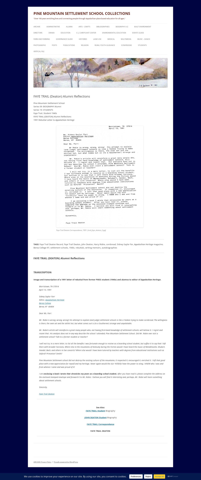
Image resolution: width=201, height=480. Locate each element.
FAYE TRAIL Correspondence (100, 424)
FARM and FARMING (42, 39)
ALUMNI (69, 26)
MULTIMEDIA (126, 39)
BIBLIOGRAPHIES (103, 26)
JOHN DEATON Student (95, 417)
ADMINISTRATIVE (53, 26)
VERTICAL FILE (39, 51)
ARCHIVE (37, 26)
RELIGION (84, 45)
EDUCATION (65, 33)
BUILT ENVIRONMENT (142, 26)
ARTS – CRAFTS (84, 26)
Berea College (45, 303)
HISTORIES (83, 39)
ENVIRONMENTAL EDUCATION (114, 33)
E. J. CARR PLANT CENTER (86, 33)
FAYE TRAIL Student (95, 410)
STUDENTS (142, 45)
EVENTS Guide (138, 33)
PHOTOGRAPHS (40, 45)
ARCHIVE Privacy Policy (42, 462)
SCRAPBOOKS (126, 45)
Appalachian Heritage (54, 300)
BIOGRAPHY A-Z (122, 26)
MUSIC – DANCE (143, 39)
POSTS (54, 45)
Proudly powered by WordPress (66, 462)
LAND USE (97, 39)
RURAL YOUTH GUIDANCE (105, 45)
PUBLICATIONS (69, 45)
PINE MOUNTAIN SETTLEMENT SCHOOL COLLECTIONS (82, 13)
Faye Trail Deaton (46, 394)
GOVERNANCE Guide (64, 39)
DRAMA (52, 33)
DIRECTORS (38, 33)
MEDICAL (111, 39)
